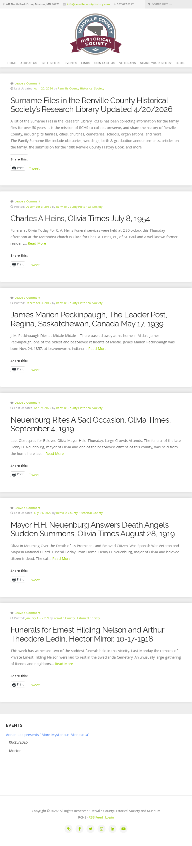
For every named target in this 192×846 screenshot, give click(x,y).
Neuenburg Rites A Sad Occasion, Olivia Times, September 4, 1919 (90, 424)
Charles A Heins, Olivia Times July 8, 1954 (80, 218)
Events (71, 63)
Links (85, 63)
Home (12, 63)
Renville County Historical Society (81, 88)
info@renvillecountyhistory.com (88, 4)
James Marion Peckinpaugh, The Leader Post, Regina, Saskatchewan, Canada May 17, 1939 (88, 319)
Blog (180, 63)
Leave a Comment (27, 83)
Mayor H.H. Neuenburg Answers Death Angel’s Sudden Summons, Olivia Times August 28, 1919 (92, 529)
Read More (37, 243)
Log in (109, 817)
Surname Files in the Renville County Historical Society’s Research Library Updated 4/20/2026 (91, 105)
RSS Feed (96, 817)
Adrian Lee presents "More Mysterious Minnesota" (48, 734)
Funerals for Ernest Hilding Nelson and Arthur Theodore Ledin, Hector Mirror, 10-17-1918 (87, 634)
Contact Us (104, 63)
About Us (28, 63)
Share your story (156, 63)
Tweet (34, 168)
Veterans (127, 63)
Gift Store (51, 63)
